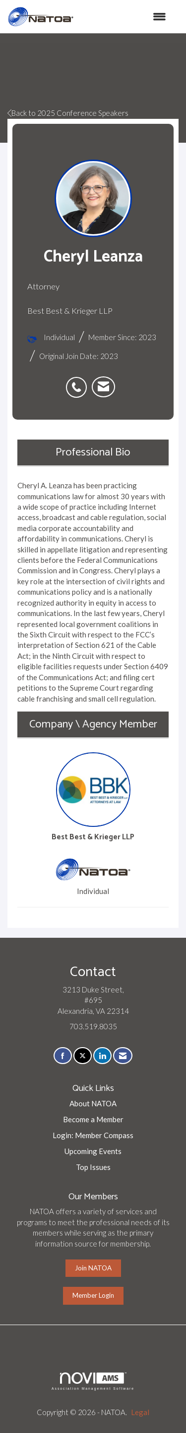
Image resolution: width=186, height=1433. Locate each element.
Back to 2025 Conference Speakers (67, 112)
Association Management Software (93, 1381)
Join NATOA (93, 1268)
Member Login (93, 1295)
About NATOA (93, 1103)
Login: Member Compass (93, 1135)
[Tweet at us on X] (82, 1056)
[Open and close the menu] (125, 16)
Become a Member (93, 1119)
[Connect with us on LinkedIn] (102, 1056)
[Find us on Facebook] (63, 1056)
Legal (140, 1412)
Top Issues (93, 1167)
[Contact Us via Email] (122, 1056)
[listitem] (79, 381)
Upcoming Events (93, 1151)
